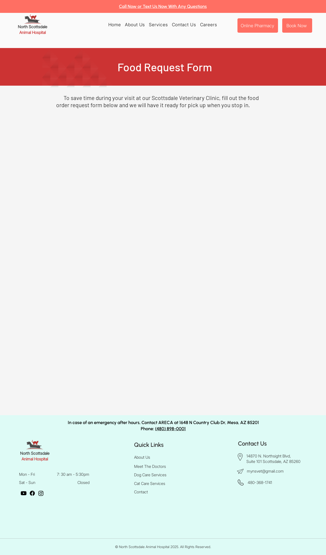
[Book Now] (297, 25)
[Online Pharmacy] (257, 25)
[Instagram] (41, 493)
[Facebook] (32, 493)
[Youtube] (23, 493)
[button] (158, 25)
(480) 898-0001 (170, 428)
